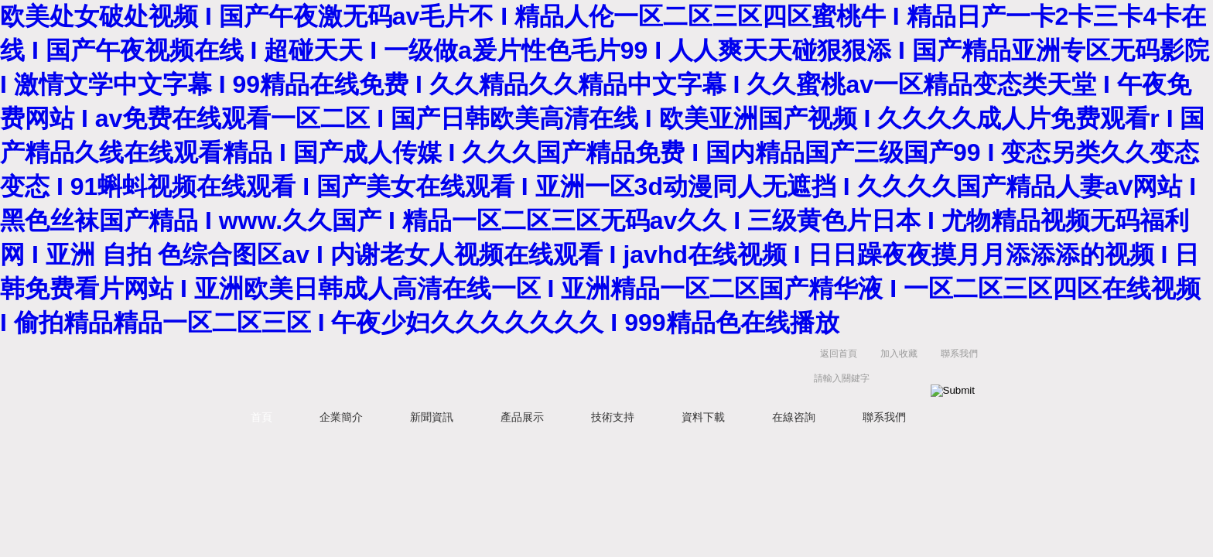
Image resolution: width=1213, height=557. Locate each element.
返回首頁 (838, 353)
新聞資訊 (431, 417)
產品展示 (522, 417)
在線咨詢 (793, 417)
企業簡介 (341, 417)
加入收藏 (898, 353)
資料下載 (703, 417)
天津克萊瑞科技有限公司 (467, 369)
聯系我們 (959, 353)
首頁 (261, 417)
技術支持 (612, 417)
